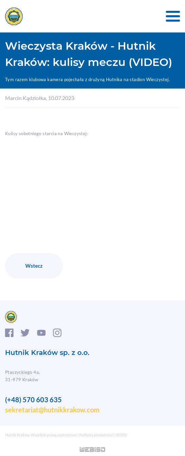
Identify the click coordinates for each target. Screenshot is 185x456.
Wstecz (34, 266)
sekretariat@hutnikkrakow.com (52, 410)
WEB (93, 450)
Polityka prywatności (96, 435)
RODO (121, 435)
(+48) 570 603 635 (33, 399)
